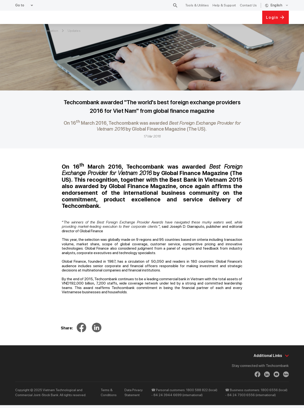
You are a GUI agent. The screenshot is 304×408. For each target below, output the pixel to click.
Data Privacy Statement (133, 395)
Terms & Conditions (109, 395)
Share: (67, 328)
